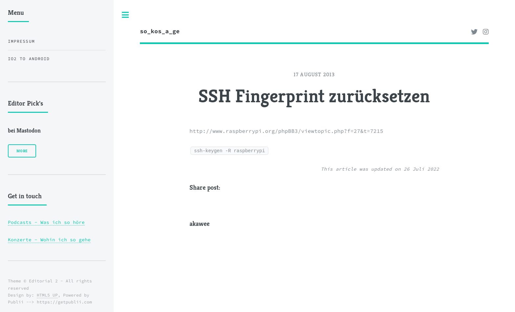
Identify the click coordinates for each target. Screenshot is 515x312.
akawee (200, 224)
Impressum (21, 41)
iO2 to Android (29, 58)
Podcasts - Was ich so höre (46, 222)
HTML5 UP (47, 295)
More (22, 151)
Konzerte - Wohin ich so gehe (49, 240)
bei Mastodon (24, 130)
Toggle (125, 15)
